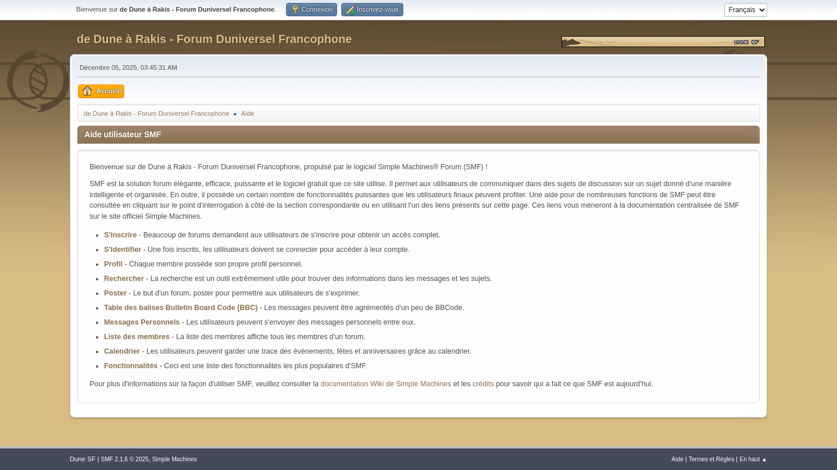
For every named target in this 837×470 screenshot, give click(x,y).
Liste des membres (137, 337)
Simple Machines (174, 459)
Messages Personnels (142, 322)
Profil (113, 264)
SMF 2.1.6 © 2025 (124, 459)
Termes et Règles (712, 459)
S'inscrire (120, 235)
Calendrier (122, 351)
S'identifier (122, 249)
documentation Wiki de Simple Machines (386, 384)
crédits (483, 384)
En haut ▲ (753, 459)
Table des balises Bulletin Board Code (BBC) (180, 308)
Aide (677, 459)
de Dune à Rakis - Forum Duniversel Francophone (214, 39)
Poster (115, 293)
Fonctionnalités (131, 366)
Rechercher (124, 279)
